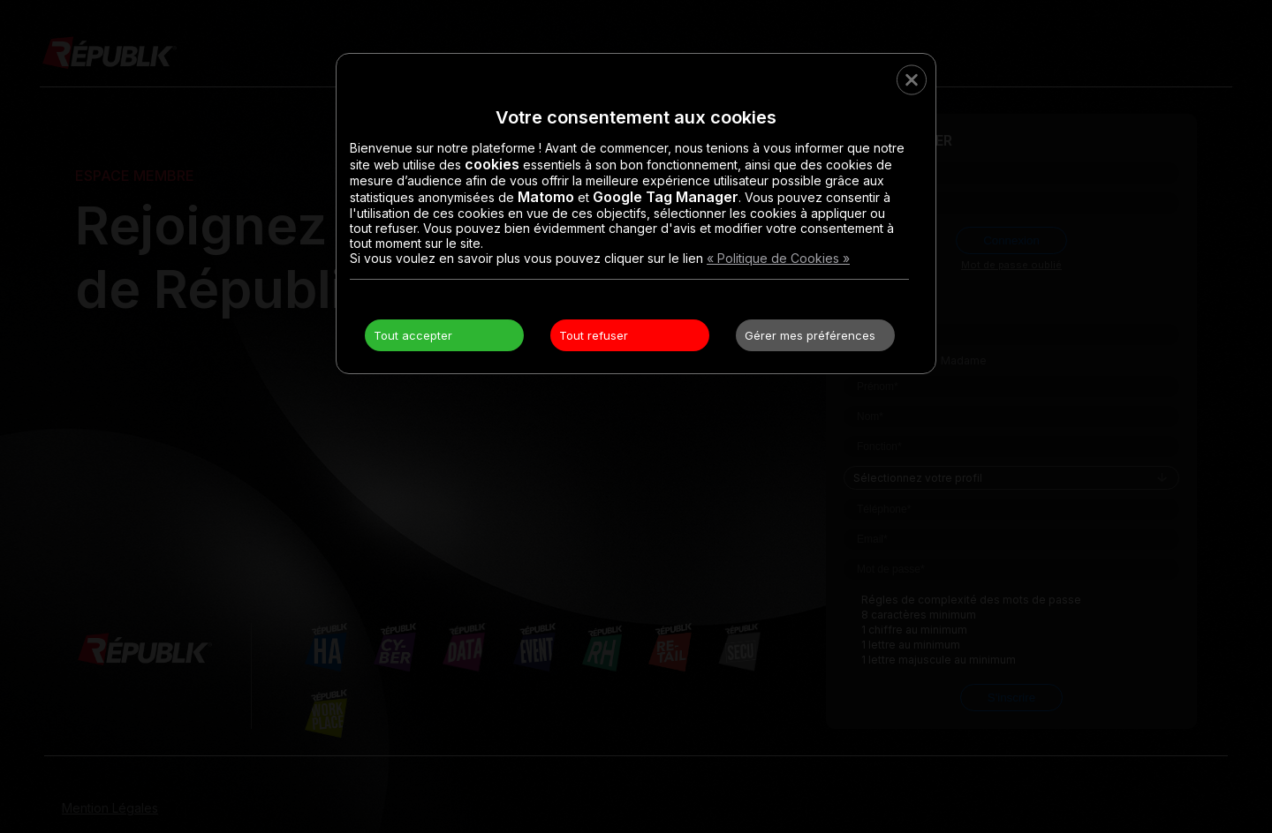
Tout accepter (413, 335)
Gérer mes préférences (810, 335)
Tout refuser (593, 335)
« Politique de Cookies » (778, 258)
